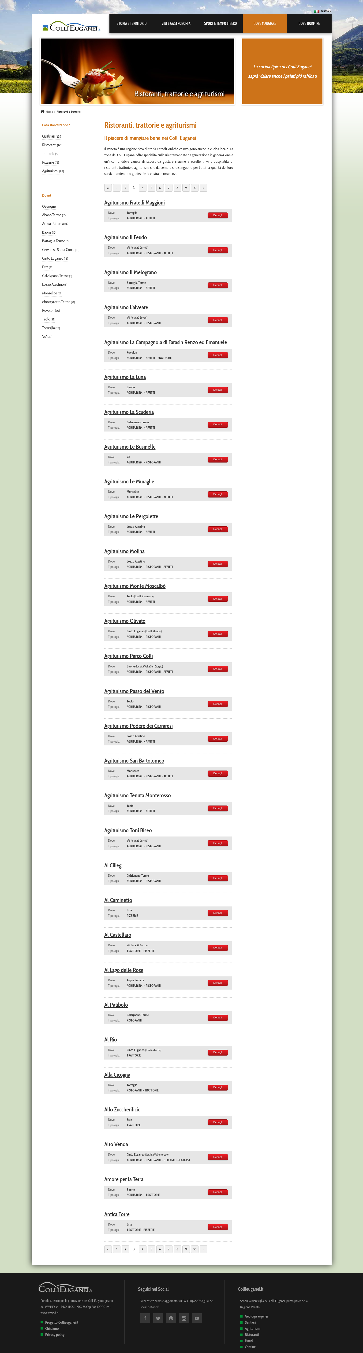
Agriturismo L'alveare (126, 307)
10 (194, 188)
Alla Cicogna (117, 1074)
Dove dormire (309, 23)
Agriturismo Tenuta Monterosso (137, 795)
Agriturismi (50, 170)
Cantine (250, 1347)
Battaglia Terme (53, 240)
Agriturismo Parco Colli (128, 655)
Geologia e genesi (257, 1316)
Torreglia (48, 327)
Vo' (44, 336)
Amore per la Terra (123, 1179)
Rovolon (48, 310)
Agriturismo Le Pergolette (131, 516)
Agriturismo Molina (124, 551)
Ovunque (49, 206)
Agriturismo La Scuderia (129, 412)
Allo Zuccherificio (122, 1109)
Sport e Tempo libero (220, 23)
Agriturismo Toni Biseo (128, 830)
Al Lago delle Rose (123, 970)
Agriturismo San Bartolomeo (134, 760)
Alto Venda (116, 1144)
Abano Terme (51, 214)
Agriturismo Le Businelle (130, 446)
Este (45, 267)
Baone (46, 232)
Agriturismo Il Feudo (125, 237)
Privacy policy (54, 1334)
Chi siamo (52, 1328)
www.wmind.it (49, 1313)
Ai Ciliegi (113, 865)
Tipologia (114, 218)
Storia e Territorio (132, 23)
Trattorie (48, 153)
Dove (111, 213)
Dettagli (217, 215)
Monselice (49, 293)
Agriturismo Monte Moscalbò (135, 585)
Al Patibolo (116, 1004)
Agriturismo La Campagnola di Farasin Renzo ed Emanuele (165, 342)
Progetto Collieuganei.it (61, 1322)
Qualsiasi (48, 136)
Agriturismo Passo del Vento (134, 691)
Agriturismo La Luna (125, 377)
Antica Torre (117, 1214)
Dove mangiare (265, 23)
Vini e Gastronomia (176, 23)
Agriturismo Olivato (125, 620)
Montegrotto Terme (56, 301)
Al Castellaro (117, 934)
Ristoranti (49, 144)
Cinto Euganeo (52, 258)
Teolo (46, 319)
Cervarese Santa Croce (58, 249)
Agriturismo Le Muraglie (129, 481)
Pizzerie (48, 162)
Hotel (249, 1340)
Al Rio (110, 1039)
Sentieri (250, 1322)
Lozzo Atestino (53, 284)
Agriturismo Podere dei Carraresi (138, 725)
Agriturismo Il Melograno (130, 272)
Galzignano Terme (55, 275)
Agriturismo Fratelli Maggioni (134, 202)
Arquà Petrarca (53, 223)
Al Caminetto (118, 900)
